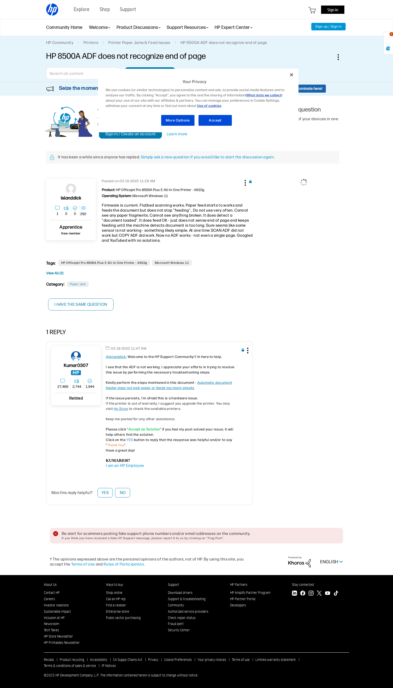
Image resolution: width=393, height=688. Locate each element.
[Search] (82, 73)
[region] (198, 100)
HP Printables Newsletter (62, 642)
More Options (178, 120)
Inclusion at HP (54, 617)
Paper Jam (78, 284)
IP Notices (109, 665)
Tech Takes (51, 630)
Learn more (177, 134)
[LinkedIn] (294, 594)
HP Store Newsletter (58, 636)
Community (176, 605)
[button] (244, 182)
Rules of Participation (124, 564)
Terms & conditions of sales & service (70, 665)
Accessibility (98, 659)
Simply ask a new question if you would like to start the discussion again (207, 157)
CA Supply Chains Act (127, 659)
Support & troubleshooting (187, 599)
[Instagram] (311, 594)
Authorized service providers (188, 611)
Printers (91, 42)
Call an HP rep (116, 599)
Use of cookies (209, 106)
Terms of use (241, 659)
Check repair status (181, 617)
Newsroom (51, 623)
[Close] (291, 74)
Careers (49, 599)
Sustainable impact (57, 611)
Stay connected (303, 584)
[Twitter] (319, 594)
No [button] (123, 492)
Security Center (179, 630)
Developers (238, 605)
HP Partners (238, 584)
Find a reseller (116, 605)
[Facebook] (302, 594)
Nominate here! (309, 88)
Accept (215, 120)
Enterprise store (117, 611)
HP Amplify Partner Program (250, 592)
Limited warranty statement (275, 659)
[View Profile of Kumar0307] (76, 365)
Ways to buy (114, 584)
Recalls (49, 659)
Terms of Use (83, 564)
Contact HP (52, 592)
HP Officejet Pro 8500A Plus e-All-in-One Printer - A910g (104, 263)
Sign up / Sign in (328, 26)
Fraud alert (176, 623)
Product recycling (72, 659)
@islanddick (116, 357)
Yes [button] (105, 492)
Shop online (114, 592)
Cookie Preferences (178, 659)
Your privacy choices (212, 659)
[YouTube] (327, 594)
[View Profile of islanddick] (71, 198)
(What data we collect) (263, 95)
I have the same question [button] (81, 304)
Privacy (153, 659)
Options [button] (341, 57)
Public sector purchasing (123, 617)
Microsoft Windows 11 (172, 263)
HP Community (59, 42)
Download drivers (180, 592)
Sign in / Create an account (130, 134)
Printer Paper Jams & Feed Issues (139, 42)
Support (173, 584)
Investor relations (56, 605)
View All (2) (54, 273)
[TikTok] (335, 594)
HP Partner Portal (242, 599)
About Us (50, 584)
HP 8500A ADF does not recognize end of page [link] (223, 42)
